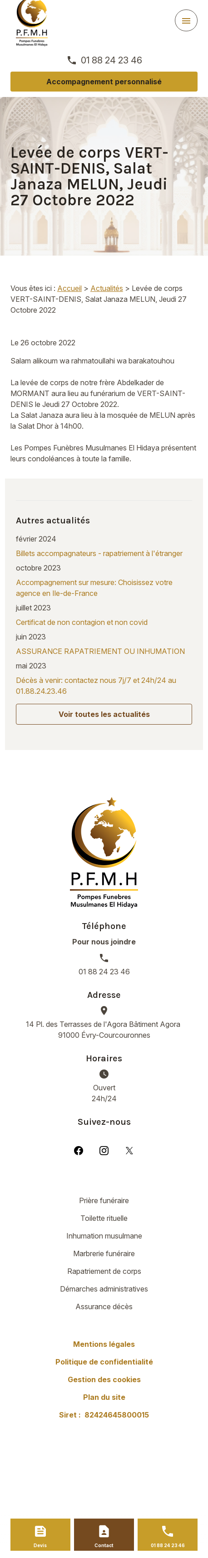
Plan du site (104, 1397)
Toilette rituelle (104, 1218)
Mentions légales (104, 1344)
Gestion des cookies (104, 1379)
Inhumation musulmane (104, 1235)
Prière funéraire (104, 1200)
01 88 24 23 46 (111, 60)
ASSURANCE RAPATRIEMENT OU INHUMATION (100, 651)
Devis (40, 1545)
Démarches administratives (104, 1288)
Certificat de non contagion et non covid (82, 622)
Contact (104, 1545)
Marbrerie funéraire (104, 1253)
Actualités (106, 288)
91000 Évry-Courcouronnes (104, 1029)
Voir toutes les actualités (104, 714)
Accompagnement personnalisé (104, 81)
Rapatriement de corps (104, 1271)
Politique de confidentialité (104, 1361)
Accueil (69, 288)
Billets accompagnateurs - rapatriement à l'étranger (99, 553)
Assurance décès (104, 1306)
